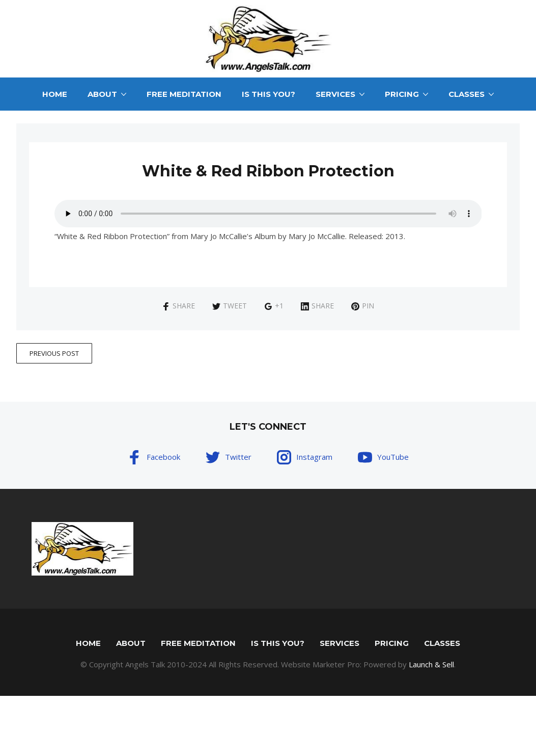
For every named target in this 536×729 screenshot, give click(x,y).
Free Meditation (184, 94)
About (102, 94)
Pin (362, 305)
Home (54, 94)
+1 (274, 305)
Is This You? (268, 94)
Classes (466, 94)
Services (335, 94)
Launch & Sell (431, 664)
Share (178, 305)
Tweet (229, 305)
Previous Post (54, 353)
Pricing (402, 94)
